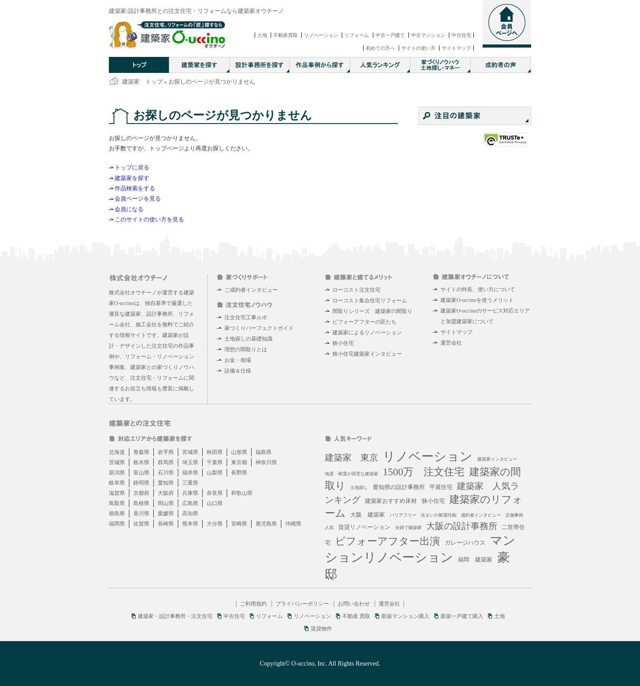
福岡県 (117, 524)
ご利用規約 (253, 604)
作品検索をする (135, 188)
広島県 (190, 503)
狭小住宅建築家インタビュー (367, 354)
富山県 (141, 472)
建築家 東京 (351, 457)
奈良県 (215, 493)
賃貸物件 (321, 629)
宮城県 (190, 452)
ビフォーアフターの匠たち (364, 322)
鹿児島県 (266, 524)
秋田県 (215, 452)
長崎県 (166, 524)
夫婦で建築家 (408, 527)
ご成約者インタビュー (251, 290)
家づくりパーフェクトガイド (259, 328)
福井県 (190, 472)
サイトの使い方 (418, 48)
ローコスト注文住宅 (356, 290)
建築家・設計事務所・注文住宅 (175, 616)
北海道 (117, 452)
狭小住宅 (343, 343)
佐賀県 (141, 524)
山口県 (215, 503)
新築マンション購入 (405, 616)
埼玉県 (190, 462)
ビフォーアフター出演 (387, 541)
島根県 (141, 503)
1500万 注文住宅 (423, 471)
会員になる (129, 209)
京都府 (141, 493)
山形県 (239, 452)
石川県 (166, 472)
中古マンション (428, 35)
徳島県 (117, 513)
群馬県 (166, 462)
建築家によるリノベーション (367, 332)
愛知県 (166, 483)
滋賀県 (117, 493)
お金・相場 (237, 360)
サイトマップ (456, 48)
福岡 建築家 (475, 559)
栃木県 (141, 462)
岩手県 (166, 452)
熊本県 (190, 524)
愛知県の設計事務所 (399, 487)
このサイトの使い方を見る (149, 219)
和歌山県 (241, 493)
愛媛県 (166, 513)
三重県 (190, 483)
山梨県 (215, 472)
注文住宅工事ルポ (245, 317)
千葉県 (215, 462)
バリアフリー (403, 515)
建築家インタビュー (497, 459)
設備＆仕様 (237, 371)
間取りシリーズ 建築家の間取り (372, 311)
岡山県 (166, 503)
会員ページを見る (138, 198)
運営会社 (451, 343)
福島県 (264, 452)
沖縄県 (293, 524)
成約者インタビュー (481, 515)
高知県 (190, 513)
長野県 (239, 472)
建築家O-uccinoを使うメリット (477, 300)
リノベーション (321, 35)
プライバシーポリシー (302, 604)
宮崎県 (239, 524)
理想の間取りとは (245, 349)
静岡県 (141, 483)
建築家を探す (132, 178)
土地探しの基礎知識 (248, 339)
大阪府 (166, 493)
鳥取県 (117, 503)
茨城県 (117, 462)
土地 (262, 35)
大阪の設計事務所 (461, 526)
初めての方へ (380, 48)
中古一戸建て (390, 35)
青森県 (141, 452)
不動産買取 (285, 35)
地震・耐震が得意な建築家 (351, 473)
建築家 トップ (142, 81)
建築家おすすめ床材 (391, 500)
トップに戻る (132, 167)
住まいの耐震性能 (438, 515)
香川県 (141, 513)
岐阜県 (117, 483)
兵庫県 (190, 493)
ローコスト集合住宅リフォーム (369, 300)
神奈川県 (266, 462)
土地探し (359, 487)
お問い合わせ (354, 604)
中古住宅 (461, 35)
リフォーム (356, 35)
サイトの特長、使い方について (477, 289)
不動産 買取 (356, 616)
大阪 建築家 (367, 514)
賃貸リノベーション (364, 527)
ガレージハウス (465, 542)
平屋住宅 (440, 487)
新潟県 (117, 472)
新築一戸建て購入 (461, 616)
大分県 (215, 524)
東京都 (239, 462)
